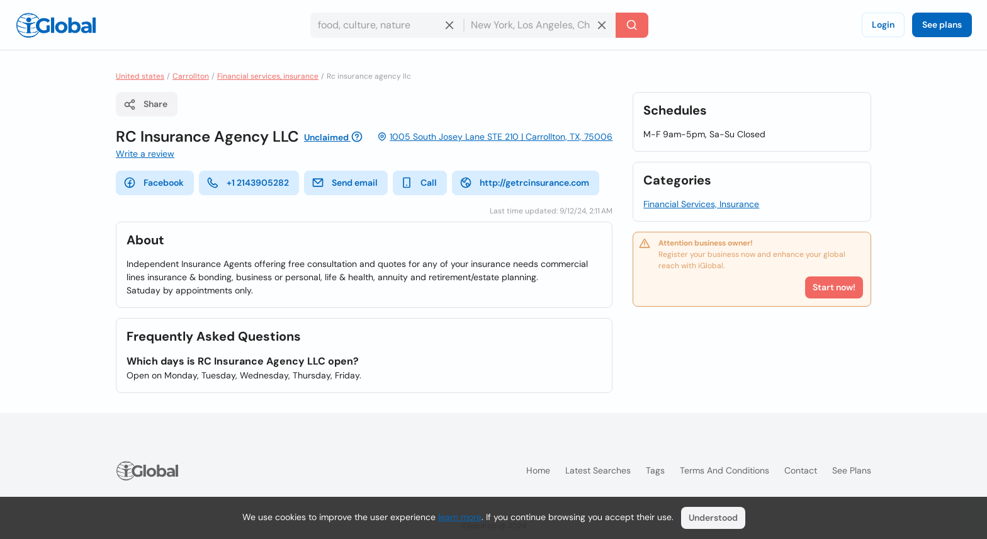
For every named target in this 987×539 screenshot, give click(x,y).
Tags (655, 470)
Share (145, 104)
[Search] (632, 25)
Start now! (834, 287)
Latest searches (598, 470)
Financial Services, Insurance (701, 204)
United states (140, 76)
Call (418, 182)
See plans (942, 24)
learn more (460, 517)
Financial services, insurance (268, 76)
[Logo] (56, 25)
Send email (345, 182)
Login (883, 24)
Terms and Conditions (724, 470)
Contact (800, 470)
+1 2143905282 (247, 182)
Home (538, 470)
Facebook (153, 182)
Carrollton (190, 76)
